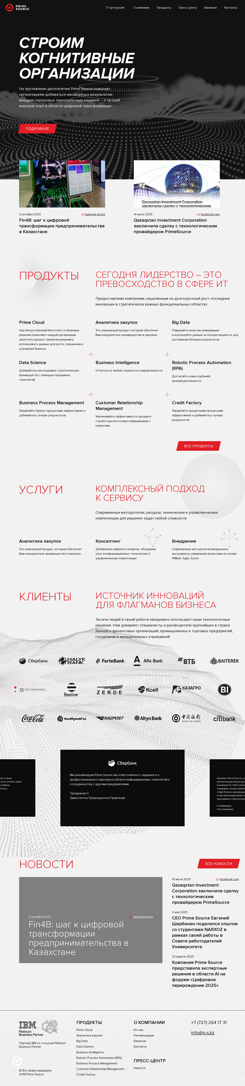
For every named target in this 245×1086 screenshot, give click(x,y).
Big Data (82, 1041)
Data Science (85, 1046)
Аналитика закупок (89, 1035)
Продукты (164, 8)
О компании (141, 8)
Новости (139, 1068)
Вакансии (210, 8)
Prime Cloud (84, 1030)
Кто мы (138, 1030)
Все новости (218, 863)
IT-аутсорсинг (115, 8)
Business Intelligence (90, 1052)
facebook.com (210, 214)
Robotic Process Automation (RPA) (99, 1058)
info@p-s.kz (202, 1032)
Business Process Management (97, 1063)
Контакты (230, 8)
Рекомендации (144, 1035)
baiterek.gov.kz (95, 214)
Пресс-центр (188, 8)
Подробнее (37, 129)
